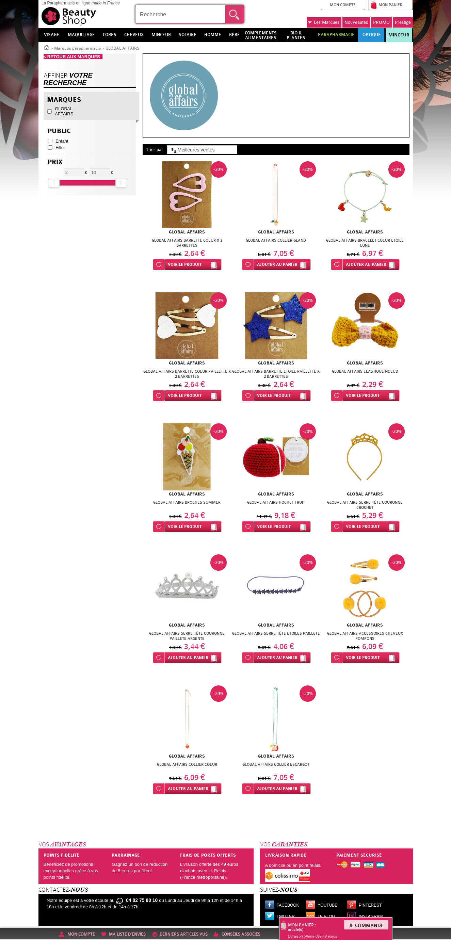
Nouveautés (356, 22)
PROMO (381, 22)
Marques (323, 22)
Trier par (154, 149)
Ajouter (277, 264)
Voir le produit (185, 264)
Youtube (327, 905)
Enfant (61, 141)
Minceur (398, 35)
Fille (59, 147)
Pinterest (370, 905)
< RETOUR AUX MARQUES (73, 56)
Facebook (288, 905)
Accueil (47, 47)
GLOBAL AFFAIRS (64, 111)
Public (59, 131)
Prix (55, 162)
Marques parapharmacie (77, 48)
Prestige (403, 22)
